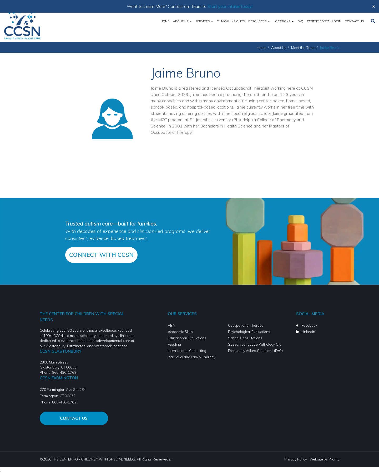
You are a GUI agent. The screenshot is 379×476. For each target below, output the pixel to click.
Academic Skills (180, 332)
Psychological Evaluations (249, 332)
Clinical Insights (231, 21)
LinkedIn (308, 332)
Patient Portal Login (324, 21)
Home (164, 21)
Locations (284, 21)
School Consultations (245, 338)
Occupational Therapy (246, 325)
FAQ (300, 21)
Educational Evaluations (187, 338)
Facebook (309, 325)
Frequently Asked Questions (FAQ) (255, 351)
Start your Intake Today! (230, 6)
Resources (259, 21)
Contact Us (354, 21)
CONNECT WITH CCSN (101, 254)
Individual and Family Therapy (191, 357)
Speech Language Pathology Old (254, 344)
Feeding (174, 344)
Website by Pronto (325, 459)
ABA (171, 325)
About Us (182, 21)
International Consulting (187, 351)
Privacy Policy (295, 459)
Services (204, 21)
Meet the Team (303, 47)
